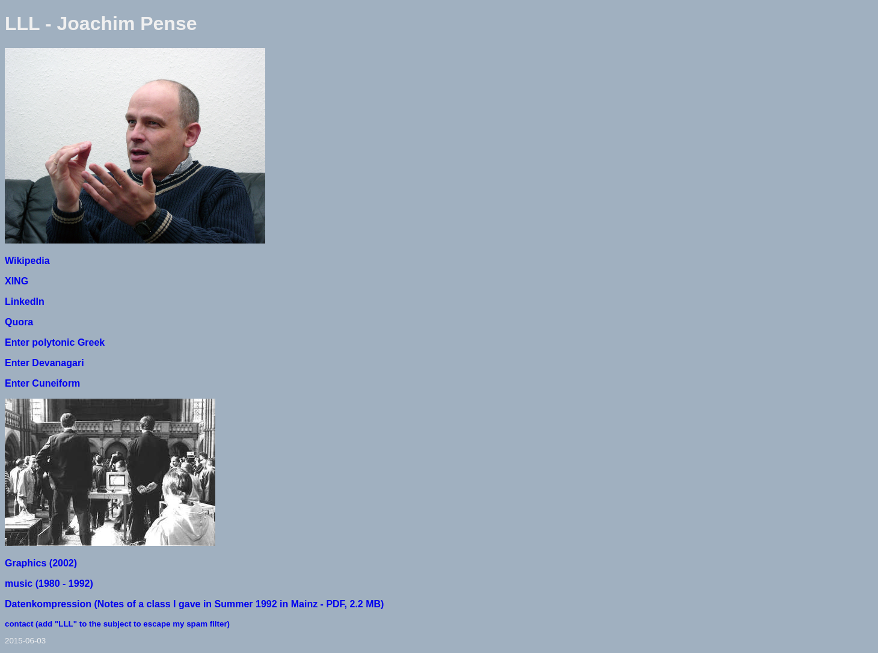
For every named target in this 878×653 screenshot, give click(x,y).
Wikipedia (27, 261)
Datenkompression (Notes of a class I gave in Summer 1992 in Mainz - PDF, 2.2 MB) (194, 604)
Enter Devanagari (44, 363)
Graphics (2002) (41, 563)
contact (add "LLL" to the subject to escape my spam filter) (117, 623)
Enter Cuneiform (42, 383)
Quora (19, 322)
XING (16, 281)
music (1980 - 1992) (49, 583)
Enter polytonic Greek (55, 342)
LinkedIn (25, 301)
